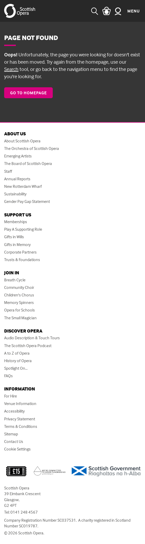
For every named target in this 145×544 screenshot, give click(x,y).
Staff (8, 171)
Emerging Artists (18, 156)
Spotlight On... (16, 368)
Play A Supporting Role (23, 229)
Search (11, 69)
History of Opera (18, 360)
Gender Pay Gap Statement (27, 201)
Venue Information (20, 403)
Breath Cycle (14, 279)
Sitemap (11, 434)
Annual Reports (17, 178)
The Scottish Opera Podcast (27, 345)
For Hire (10, 396)
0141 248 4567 (24, 512)
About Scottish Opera (22, 140)
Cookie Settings (17, 449)
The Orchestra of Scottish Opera (31, 148)
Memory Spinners (19, 302)
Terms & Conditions (20, 426)
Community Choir (19, 287)
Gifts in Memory (17, 244)
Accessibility (14, 411)
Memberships (15, 221)
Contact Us (13, 441)
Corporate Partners (20, 252)
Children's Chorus (19, 295)
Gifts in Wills (14, 236)
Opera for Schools (19, 310)
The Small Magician (20, 317)
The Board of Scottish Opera (28, 163)
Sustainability (15, 193)
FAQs (8, 375)
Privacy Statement (19, 418)
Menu (133, 11)
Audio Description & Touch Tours (32, 337)
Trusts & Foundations (22, 259)
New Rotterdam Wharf (23, 186)
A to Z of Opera (17, 353)
